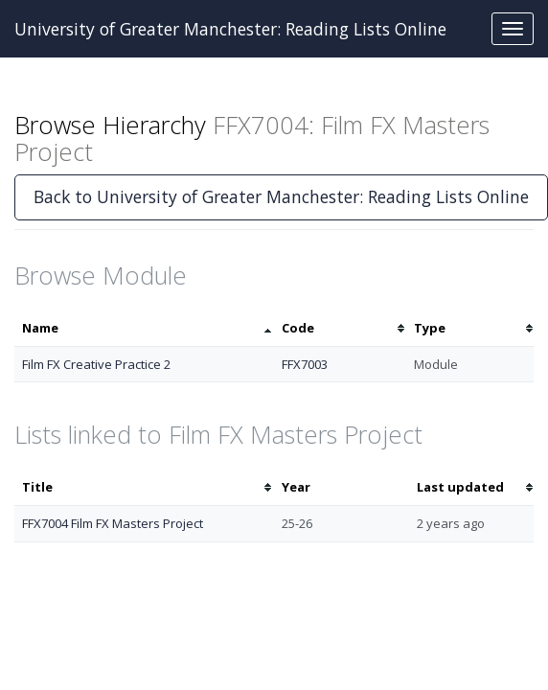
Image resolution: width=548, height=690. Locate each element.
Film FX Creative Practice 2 (96, 364)
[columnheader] (144, 328)
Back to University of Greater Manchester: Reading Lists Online (281, 196)
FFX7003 (305, 364)
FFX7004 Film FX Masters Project (112, 523)
